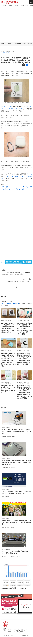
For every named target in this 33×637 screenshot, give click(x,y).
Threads (10, 5)
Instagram (16, 5)
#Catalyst (10, 53)
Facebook (5, 5)
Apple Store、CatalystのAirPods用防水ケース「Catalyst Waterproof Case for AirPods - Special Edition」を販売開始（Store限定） (16, 60)
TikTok (26, 5)
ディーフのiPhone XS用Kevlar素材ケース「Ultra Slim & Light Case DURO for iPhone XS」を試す (16, 272)
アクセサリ (9, 43)
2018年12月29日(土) (5, 51)
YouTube (22, 5)
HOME (2, 43)
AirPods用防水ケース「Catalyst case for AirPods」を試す (17, 187)
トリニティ (29, 174)
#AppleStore (16, 53)
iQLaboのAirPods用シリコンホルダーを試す (19, 280)
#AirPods (5, 53)
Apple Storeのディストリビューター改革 (13, 189)
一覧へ (16, 287)
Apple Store (4, 107)
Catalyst (11, 107)
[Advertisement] (16, 24)
